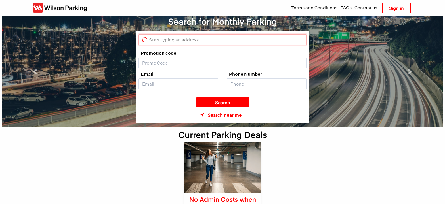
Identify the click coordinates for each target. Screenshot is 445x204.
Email (147, 74)
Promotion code (158, 53)
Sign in (396, 8)
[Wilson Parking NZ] (60, 7)
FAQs (346, 7)
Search (222, 102)
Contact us (365, 7)
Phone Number (245, 74)
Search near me (225, 115)
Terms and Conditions (314, 7)
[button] (35, 71)
